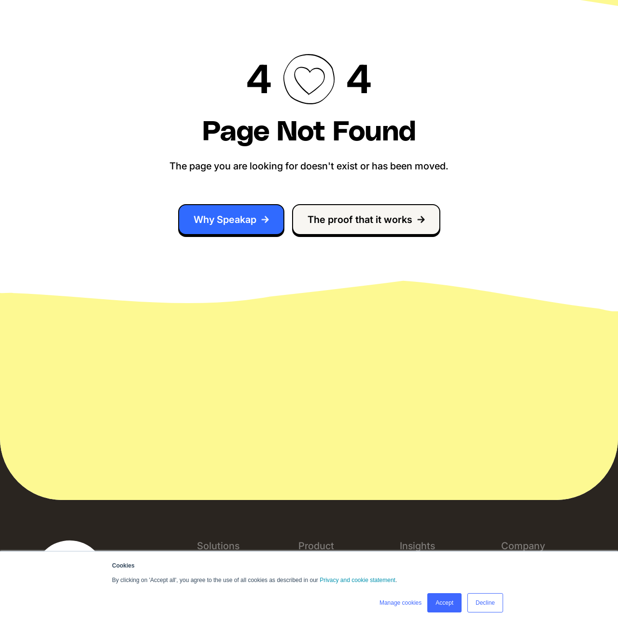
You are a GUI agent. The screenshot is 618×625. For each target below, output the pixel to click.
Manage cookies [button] (400, 602)
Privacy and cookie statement (357, 580)
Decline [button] (485, 602)
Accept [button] (444, 602)
